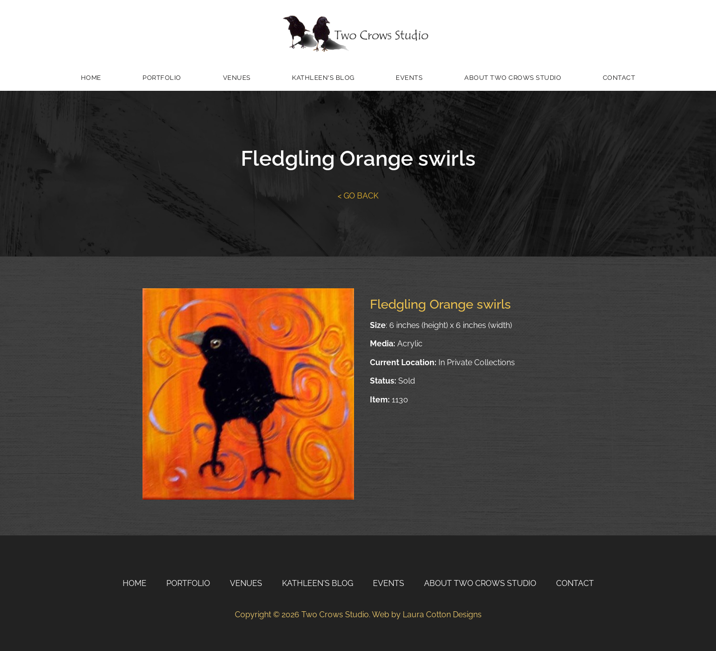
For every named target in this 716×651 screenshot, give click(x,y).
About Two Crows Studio (512, 77)
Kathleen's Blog (323, 77)
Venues (237, 77)
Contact (619, 77)
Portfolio (162, 77)
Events (409, 77)
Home (91, 77)
